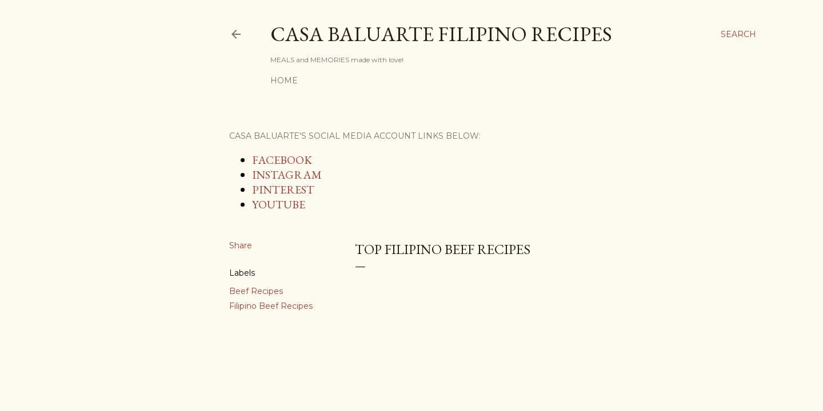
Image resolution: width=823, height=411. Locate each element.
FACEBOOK (282, 159)
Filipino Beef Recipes (271, 306)
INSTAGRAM (287, 174)
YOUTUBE (278, 204)
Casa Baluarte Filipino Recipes (441, 34)
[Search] (738, 34)
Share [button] (240, 245)
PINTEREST (283, 189)
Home (284, 80)
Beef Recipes (256, 291)
